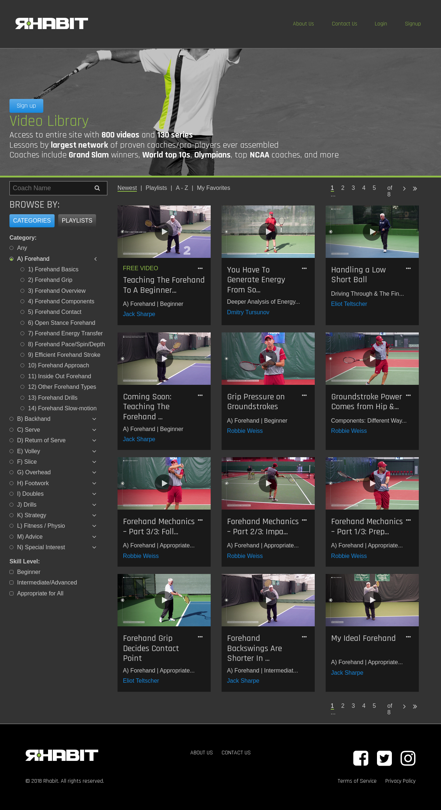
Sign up (26, 105)
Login (381, 24)
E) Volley (28, 451)
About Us (303, 24)
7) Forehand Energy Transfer (65, 333)
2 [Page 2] (343, 188)
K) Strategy (31, 515)
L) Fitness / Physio (41, 526)
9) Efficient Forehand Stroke (64, 355)
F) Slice (27, 462)
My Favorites (213, 188)
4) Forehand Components (61, 301)
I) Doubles (30, 494)
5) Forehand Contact (55, 312)
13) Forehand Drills (53, 398)
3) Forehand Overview (57, 291)
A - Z (182, 188)
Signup (413, 24)
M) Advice (30, 537)
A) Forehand (33, 259)
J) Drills (26, 505)
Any (22, 248)
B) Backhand (34, 419)
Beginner (28, 572)
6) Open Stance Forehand (61, 323)
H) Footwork (33, 483)
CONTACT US (236, 753)
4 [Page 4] (363, 188)
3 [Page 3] (353, 188)
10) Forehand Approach (58, 365)
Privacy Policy (400, 781)
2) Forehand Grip (50, 280)
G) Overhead (34, 472)
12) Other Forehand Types (62, 387)
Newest (127, 188)
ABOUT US (201, 753)
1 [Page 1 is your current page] (332, 188)
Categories (32, 221)
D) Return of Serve (41, 440)
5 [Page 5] (374, 188)
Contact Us (344, 24)
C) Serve (28, 430)
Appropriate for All (40, 593)
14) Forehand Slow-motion (62, 408)
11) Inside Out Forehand (59, 376)
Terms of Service (357, 781)
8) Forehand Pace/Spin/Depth (66, 344)
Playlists (77, 221)
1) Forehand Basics (53, 269)
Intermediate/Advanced (47, 582)
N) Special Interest (41, 547)
